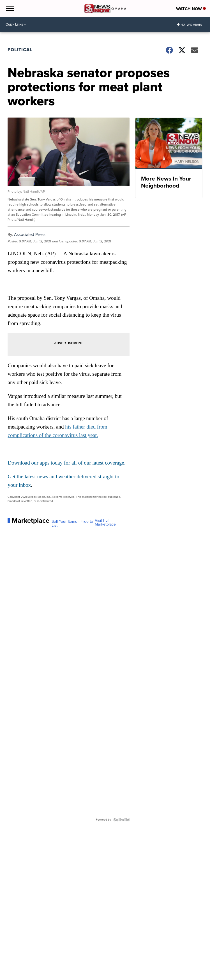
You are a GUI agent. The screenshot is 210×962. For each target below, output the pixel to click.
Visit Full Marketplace (105, 522)
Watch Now (191, 9)
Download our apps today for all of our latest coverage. (66, 463)
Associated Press (29, 234)
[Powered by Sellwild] (121, 820)
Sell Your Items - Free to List (72, 524)
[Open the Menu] (9, 8)
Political (20, 49)
